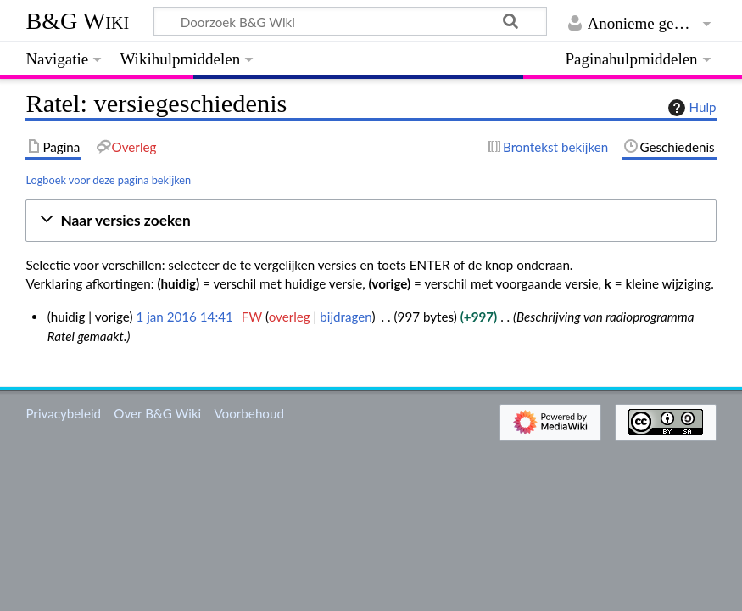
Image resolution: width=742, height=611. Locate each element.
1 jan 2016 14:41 (184, 316)
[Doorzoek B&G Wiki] (349, 21)
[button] (370, 221)
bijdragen (345, 316)
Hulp (690, 107)
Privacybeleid (63, 413)
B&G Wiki (77, 21)
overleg (289, 316)
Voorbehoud (248, 413)
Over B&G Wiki (157, 413)
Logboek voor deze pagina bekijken (108, 180)
